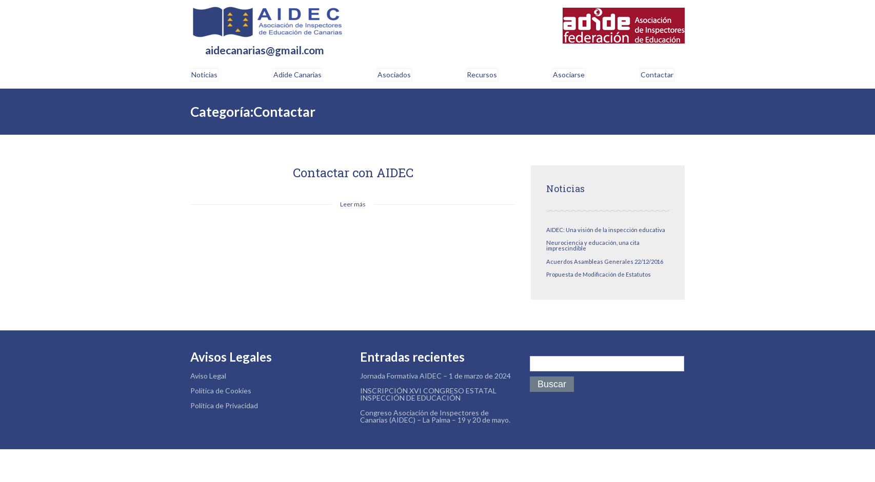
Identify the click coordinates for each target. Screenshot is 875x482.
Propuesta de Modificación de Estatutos (598, 274)
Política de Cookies (220, 390)
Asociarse (569, 74)
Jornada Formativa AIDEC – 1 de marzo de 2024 (435, 375)
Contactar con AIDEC (353, 172)
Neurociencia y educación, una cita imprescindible (593, 245)
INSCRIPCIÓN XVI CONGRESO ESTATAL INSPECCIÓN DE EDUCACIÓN (428, 394)
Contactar (657, 74)
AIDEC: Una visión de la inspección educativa (605, 229)
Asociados (394, 74)
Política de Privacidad (224, 405)
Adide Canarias (297, 74)
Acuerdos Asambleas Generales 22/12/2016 (604, 261)
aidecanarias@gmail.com (264, 50)
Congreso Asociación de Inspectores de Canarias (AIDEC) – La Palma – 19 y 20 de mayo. (435, 416)
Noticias (204, 74)
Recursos (482, 74)
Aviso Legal (208, 375)
